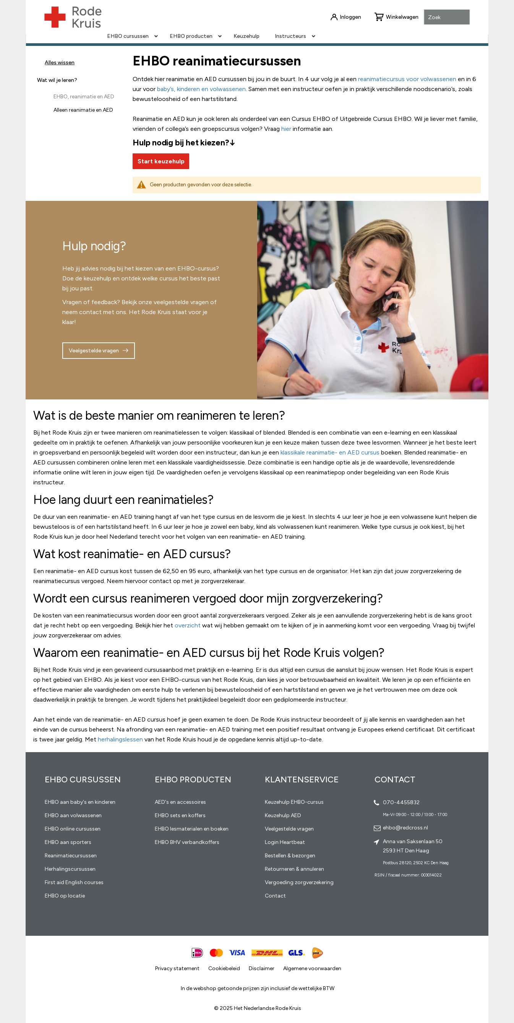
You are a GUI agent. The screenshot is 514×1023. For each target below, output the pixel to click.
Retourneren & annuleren (294, 869)
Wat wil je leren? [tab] (57, 80)
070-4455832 (401, 802)
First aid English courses (74, 882)
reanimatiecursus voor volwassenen (407, 79)
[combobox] (447, 18)
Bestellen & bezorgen (290, 855)
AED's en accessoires (180, 802)
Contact (275, 896)
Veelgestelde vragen (94, 350)
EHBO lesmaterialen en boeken (192, 829)
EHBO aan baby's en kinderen (80, 802)
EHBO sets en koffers (180, 815)
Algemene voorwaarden (312, 968)
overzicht (188, 625)
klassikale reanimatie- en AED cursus (330, 452)
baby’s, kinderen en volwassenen (201, 89)
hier (286, 128)
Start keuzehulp (161, 161)
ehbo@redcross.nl (405, 827)
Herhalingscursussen (70, 869)
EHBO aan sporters (68, 842)
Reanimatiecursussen (71, 855)
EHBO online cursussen (73, 829)
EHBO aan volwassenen (73, 815)
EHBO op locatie (65, 896)
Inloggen (350, 17)
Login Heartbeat (285, 842)
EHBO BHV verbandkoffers (187, 842)
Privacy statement (177, 968)
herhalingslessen (120, 739)
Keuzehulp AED (283, 815)
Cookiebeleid (224, 968)
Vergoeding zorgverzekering (299, 882)
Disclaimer (261, 968)
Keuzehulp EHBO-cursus (294, 802)
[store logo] (72, 17)
